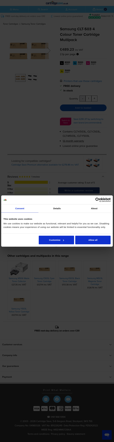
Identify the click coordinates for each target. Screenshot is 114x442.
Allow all (92, 240)
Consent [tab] (19, 208)
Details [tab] (57, 208)
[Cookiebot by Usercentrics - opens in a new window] (98, 200)
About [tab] (94, 208)
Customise (56, 240)
